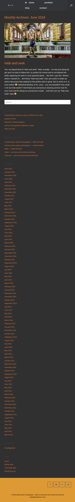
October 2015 (9, 260)
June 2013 (8, 347)
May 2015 (8, 276)
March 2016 (8, 243)
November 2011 (10, 408)
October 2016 (9, 219)
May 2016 (8, 236)
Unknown (7, 155)
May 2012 (8, 388)
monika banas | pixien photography (17, 142)
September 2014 (10, 303)
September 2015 (10, 263)
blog (27, 8)
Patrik (6, 152)
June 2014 (8, 310)
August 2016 (9, 226)
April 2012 (8, 391)
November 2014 (10, 297)
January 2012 (9, 401)
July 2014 (8, 307)
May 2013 (8, 350)
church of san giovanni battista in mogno (19, 125)
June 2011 (8, 425)
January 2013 (9, 361)
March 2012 (8, 394)
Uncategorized (9, 448)
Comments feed (10, 468)
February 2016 (9, 246)
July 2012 (8, 381)
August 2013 (9, 340)
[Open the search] (71, 5)
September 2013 (10, 337)
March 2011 (8, 435)
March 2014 (8, 320)
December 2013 (10, 330)
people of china (10, 119)
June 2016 (8, 233)
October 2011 (9, 411)
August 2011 (9, 418)
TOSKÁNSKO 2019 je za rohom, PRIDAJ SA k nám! (23, 115)
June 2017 (8, 202)
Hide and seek (14, 63)
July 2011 (8, 421)
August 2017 (9, 199)
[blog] (68, 484)
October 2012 (9, 371)
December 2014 (10, 293)
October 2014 (9, 300)
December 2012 (10, 364)
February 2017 (9, 212)
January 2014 (9, 327)
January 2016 (9, 249)
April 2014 (8, 317)
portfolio (48, 3)
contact (43, 8)
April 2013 (8, 354)
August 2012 (9, 377)
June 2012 (8, 384)
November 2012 (10, 367)
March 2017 (8, 209)
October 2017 (9, 196)
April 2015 (8, 280)
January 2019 (9, 172)
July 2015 (8, 270)
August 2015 (9, 266)
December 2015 (10, 253)
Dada (6, 149)
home (29, 3)
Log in (6, 461)
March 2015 (8, 283)
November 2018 (10, 175)
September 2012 (10, 374)
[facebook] (50, 484)
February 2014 (9, 324)
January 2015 (9, 290)
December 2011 (10, 404)
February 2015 (9, 287)
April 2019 (8, 169)
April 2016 (8, 239)
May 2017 (8, 206)
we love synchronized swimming (23, 152)
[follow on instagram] (62, 484)
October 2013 (9, 334)
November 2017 (10, 192)
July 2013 (8, 344)
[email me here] (56, 484)
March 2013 (8, 357)
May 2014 (8, 313)
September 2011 (10, 414)
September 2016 (10, 222)
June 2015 (8, 273)
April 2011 (8, 431)
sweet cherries (38, 145)
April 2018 (8, 182)
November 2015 (10, 256)
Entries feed (8, 464)
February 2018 (9, 186)
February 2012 (9, 398)
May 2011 (8, 428)
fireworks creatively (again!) (14, 122)
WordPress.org (9, 471)
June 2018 (8, 179)
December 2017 (10, 189)
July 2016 (8, 229)
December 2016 (10, 216)
